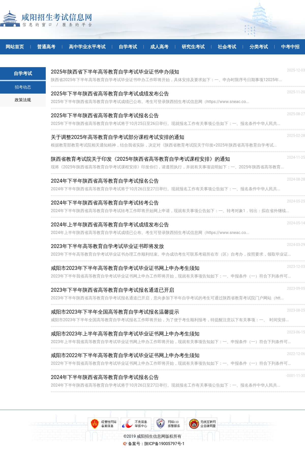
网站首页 (15, 46)
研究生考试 (193, 46)
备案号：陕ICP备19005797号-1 (156, 443)
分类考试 (259, 46)
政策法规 (23, 99)
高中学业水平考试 (87, 46)
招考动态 (23, 87)
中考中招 (290, 46)
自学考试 (128, 46)
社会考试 (227, 46)
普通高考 (46, 46)
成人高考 (159, 46)
